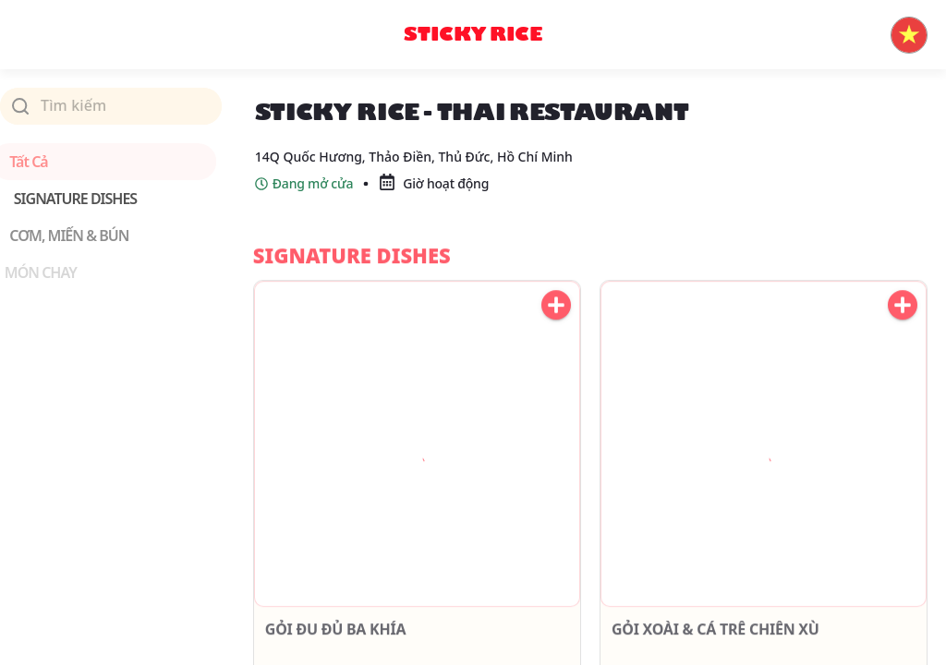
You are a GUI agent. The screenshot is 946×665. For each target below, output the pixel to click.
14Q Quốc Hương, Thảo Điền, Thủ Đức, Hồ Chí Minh (414, 178)
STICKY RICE (387, 99)
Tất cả (37, 161)
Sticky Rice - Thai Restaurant (546, 99)
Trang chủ (289, 99)
